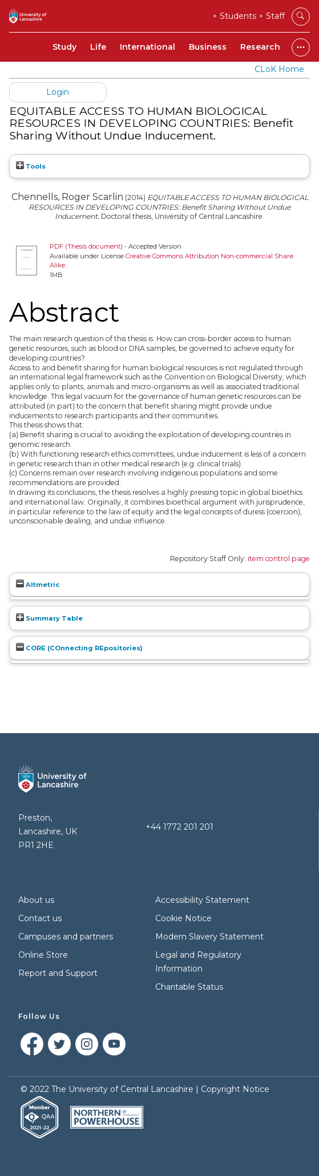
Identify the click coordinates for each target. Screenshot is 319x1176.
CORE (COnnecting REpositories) (79, 648)
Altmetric (37, 585)
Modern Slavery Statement (209, 936)
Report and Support (58, 973)
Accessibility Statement (202, 900)
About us (36, 900)
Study (64, 47)
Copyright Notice (235, 1089)
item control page (279, 558)
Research (260, 47)
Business (208, 47)
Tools (31, 166)
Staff (275, 16)
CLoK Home (279, 69)
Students (238, 16)
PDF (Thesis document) (86, 246)
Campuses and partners (65, 936)
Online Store (43, 955)
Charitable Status (189, 987)
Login (57, 92)
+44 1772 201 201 (179, 827)
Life (98, 47)
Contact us (40, 918)
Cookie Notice (183, 918)
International (147, 47)
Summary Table (49, 618)
